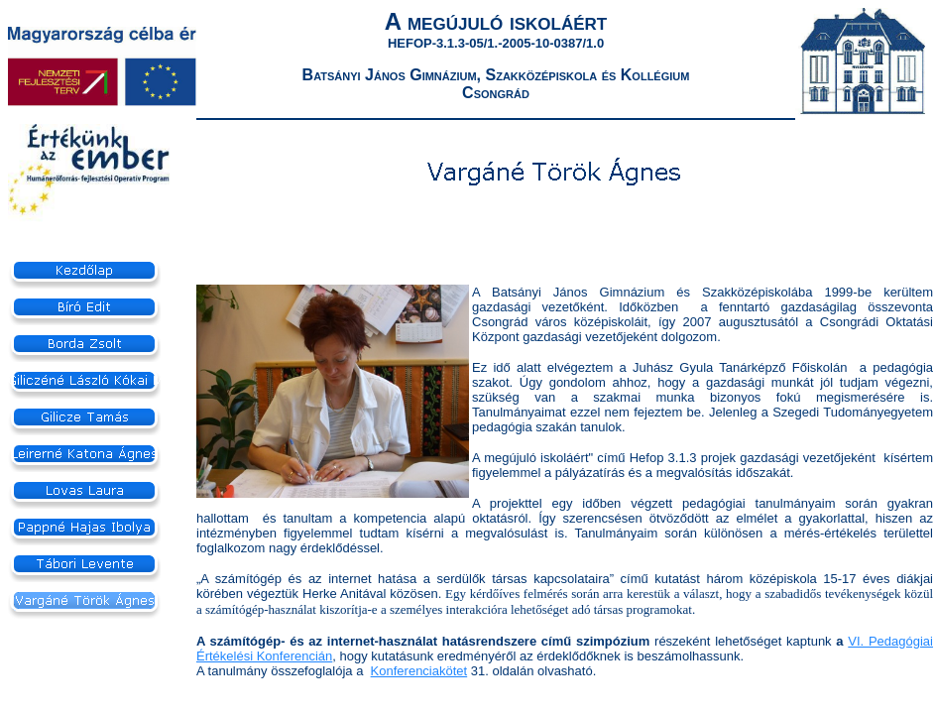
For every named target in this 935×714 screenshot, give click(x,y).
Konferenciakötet (419, 670)
